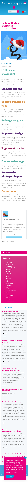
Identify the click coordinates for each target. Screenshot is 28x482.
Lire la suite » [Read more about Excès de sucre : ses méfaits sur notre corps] (5, 397)
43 (4, 457)
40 (22, 456)
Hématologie (9, 269)
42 (2, 457)
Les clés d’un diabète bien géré (12, 402)
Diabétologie (9, 266)
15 (24, 453)
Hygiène (8, 271)
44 (6, 457)
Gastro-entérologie (10, 268)
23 (15, 455)
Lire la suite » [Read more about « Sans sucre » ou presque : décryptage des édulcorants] (5, 385)
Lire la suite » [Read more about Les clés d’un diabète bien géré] (5, 425)
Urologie (8, 297)
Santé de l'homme (10, 289)
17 (4, 455)
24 (17, 455)
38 (19, 456)
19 (8, 455)
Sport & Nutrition (10, 296)
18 (6, 455)
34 (11, 456)
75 (15, 460)
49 (15, 457)
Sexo (7, 294)
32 (8, 456)
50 (17, 457)
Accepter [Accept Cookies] (10, 480)
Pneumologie (9, 283)
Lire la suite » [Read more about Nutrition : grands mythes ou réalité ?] (5, 364)
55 (2, 459)
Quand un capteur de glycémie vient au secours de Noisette (12, 430)
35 (13, 456)
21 (11, 455)
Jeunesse (8, 273)
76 (17, 460)
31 (6, 456)
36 (15, 456)
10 (15, 453)
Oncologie (8, 280)
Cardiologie (9, 262)
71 (8, 460)
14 (22, 453)
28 (24, 455)
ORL (7, 282)
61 (13, 459)
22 (13, 455)
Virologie (8, 299)
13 (20, 453)
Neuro (7, 276)
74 (13, 460)
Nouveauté (8, 278)
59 (10, 459)
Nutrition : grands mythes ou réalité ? (12, 341)
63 (17, 459)
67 (24, 459)
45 (8, 457)
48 (13, 457)
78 (20, 460)
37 (17, 456)
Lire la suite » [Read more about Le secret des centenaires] (5, 336)
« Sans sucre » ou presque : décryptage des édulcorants (11, 369)
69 (4, 460)
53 (22, 457)
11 (17, 453)
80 (24, 460)
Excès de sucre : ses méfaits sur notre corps (12, 390)
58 (8, 459)
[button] (14, 7)
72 (10, 460)
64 (19, 459)
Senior (7, 292)
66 (22, 459)
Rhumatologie (9, 287)
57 (6, 459)
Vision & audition (10, 301)
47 (11, 457)
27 (22, 455)
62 (15, 459)
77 (18, 460)
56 (4, 459)
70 (6, 460)
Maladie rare (9, 275)
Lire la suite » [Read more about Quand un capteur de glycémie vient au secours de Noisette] (5, 450)
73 (11, 460)
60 (11, 459)
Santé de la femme (10, 290)
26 (20, 455)
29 (2, 456)
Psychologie (9, 285)
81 (2, 461)
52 (20, 457)
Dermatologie (9, 264)
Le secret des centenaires (10, 311)
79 (22, 460)
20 (9, 455)
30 (4, 456)
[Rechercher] (18, 11)
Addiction (8, 261)
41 (24, 456)
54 (24, 457)
